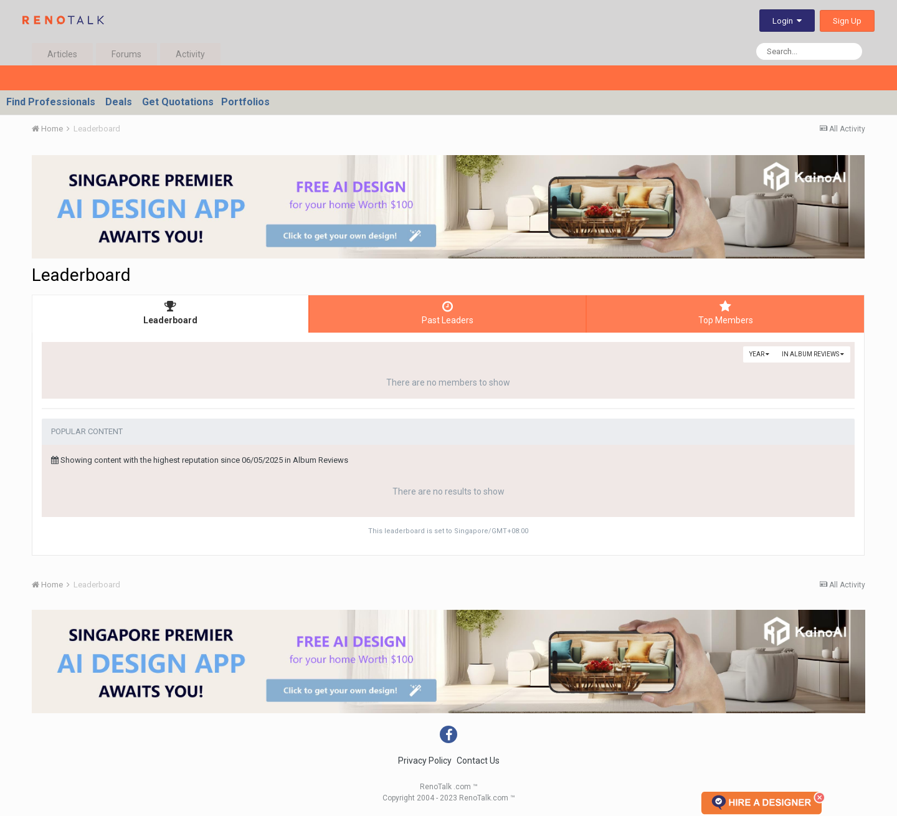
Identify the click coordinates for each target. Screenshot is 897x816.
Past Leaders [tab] (447, 312)
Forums (126, 54)
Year (759, 354)
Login (787, 21)
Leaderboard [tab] (170, 312)
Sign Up (847, 21)
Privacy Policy (425, 761)
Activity (190, 54)
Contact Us (478, 761)
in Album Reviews (813, 354)
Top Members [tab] (725, 312)
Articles (62, 54)
